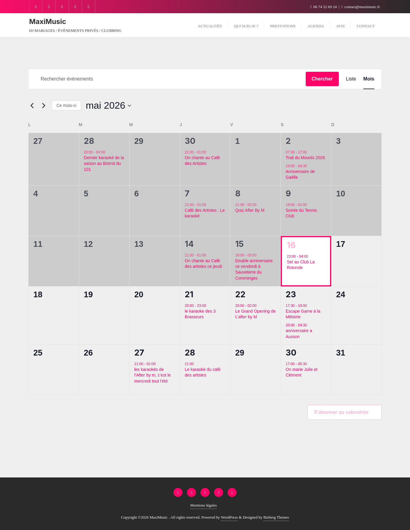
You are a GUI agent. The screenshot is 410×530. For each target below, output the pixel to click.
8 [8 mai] (237, 193)
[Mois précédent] (31, 105)
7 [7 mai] (187, 193)
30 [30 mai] (291, 353)
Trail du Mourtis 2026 (305, 157)
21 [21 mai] (189, 294)
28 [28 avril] (89, 141)
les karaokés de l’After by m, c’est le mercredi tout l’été (152, 375)
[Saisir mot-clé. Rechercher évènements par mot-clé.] (167, 79)
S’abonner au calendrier (341, 412)
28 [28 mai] (190, 353)
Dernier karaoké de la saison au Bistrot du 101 (104, 163)
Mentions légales (203, 505)
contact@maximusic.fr (360, 7)
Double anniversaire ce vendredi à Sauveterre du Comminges (254, 269)
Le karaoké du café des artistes (203, 372)
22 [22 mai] (240, 294)
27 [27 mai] (139, 353)
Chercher (322, 78)
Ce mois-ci (66, 105)
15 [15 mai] (239, 244)
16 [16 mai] (291, 245)
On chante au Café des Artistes (202, 160)
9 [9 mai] (288, 193)
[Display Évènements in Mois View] (368, 79)
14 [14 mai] (189, 244)
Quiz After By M (249, 210)
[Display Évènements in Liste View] (351, 79)
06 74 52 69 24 (324, 7)
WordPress (229, 517)
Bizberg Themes (276, 517)
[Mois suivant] (43, 105)
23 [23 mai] (291, 294)
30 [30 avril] (190, 141)
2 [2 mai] (288, 141)
